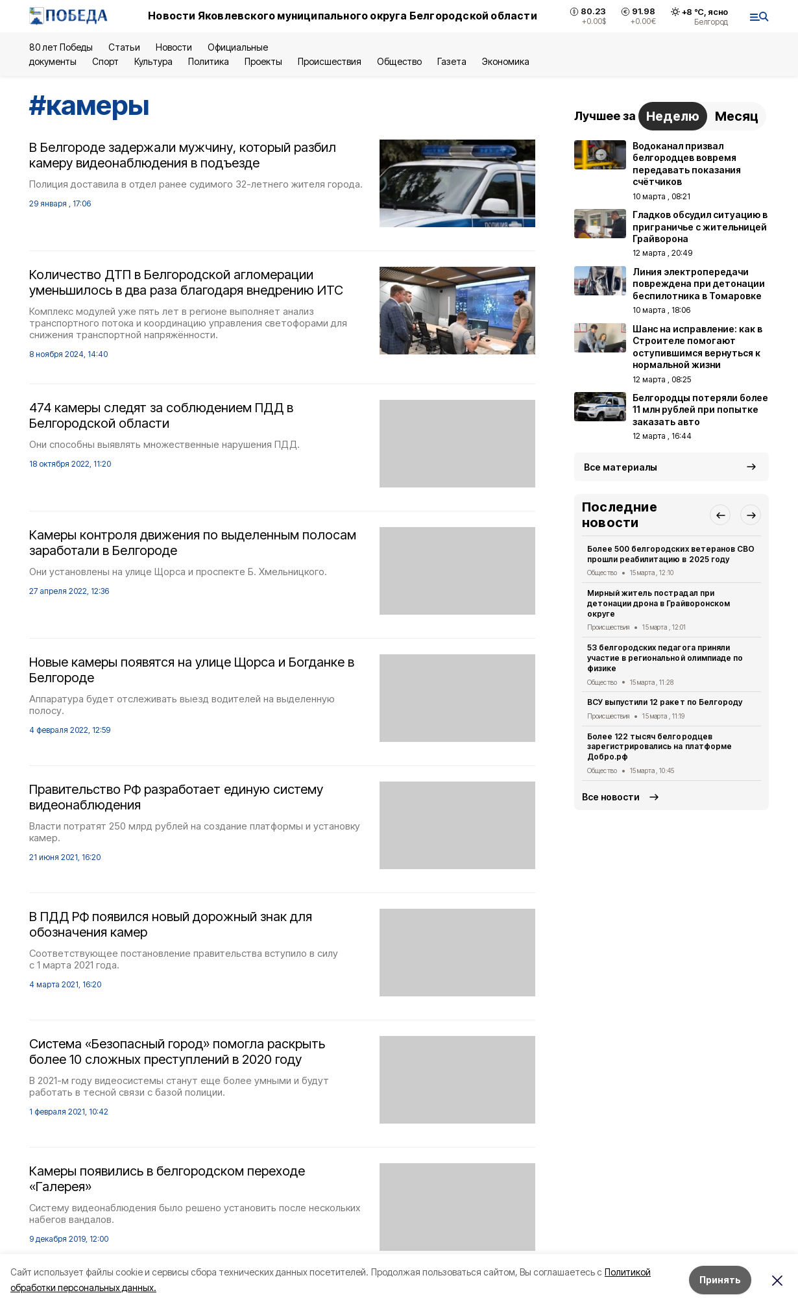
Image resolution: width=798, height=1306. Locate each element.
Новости (174, 47)
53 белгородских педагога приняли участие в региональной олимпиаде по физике (665, 658)
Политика (208, 61)
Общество (399, 61)
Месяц (736, 116)
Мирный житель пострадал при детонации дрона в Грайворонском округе (658, 603)
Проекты (263, 61)
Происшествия (329, 61)
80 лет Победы (61, 47)
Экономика (505, 61)
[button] (720, 514)
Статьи (123, 47)
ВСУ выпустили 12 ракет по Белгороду (664, 702)
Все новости (611, 796)
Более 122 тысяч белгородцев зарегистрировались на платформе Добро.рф (659, 747)
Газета (451, 61)
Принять (720, 1279)
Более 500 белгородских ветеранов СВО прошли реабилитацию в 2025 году (671, 554)
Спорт (105, 61)
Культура (153, 61)
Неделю (672, 116)
